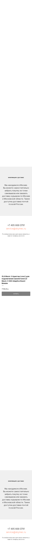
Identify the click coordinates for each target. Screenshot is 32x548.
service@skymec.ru (16, 228)
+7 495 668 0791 (16, 225)
